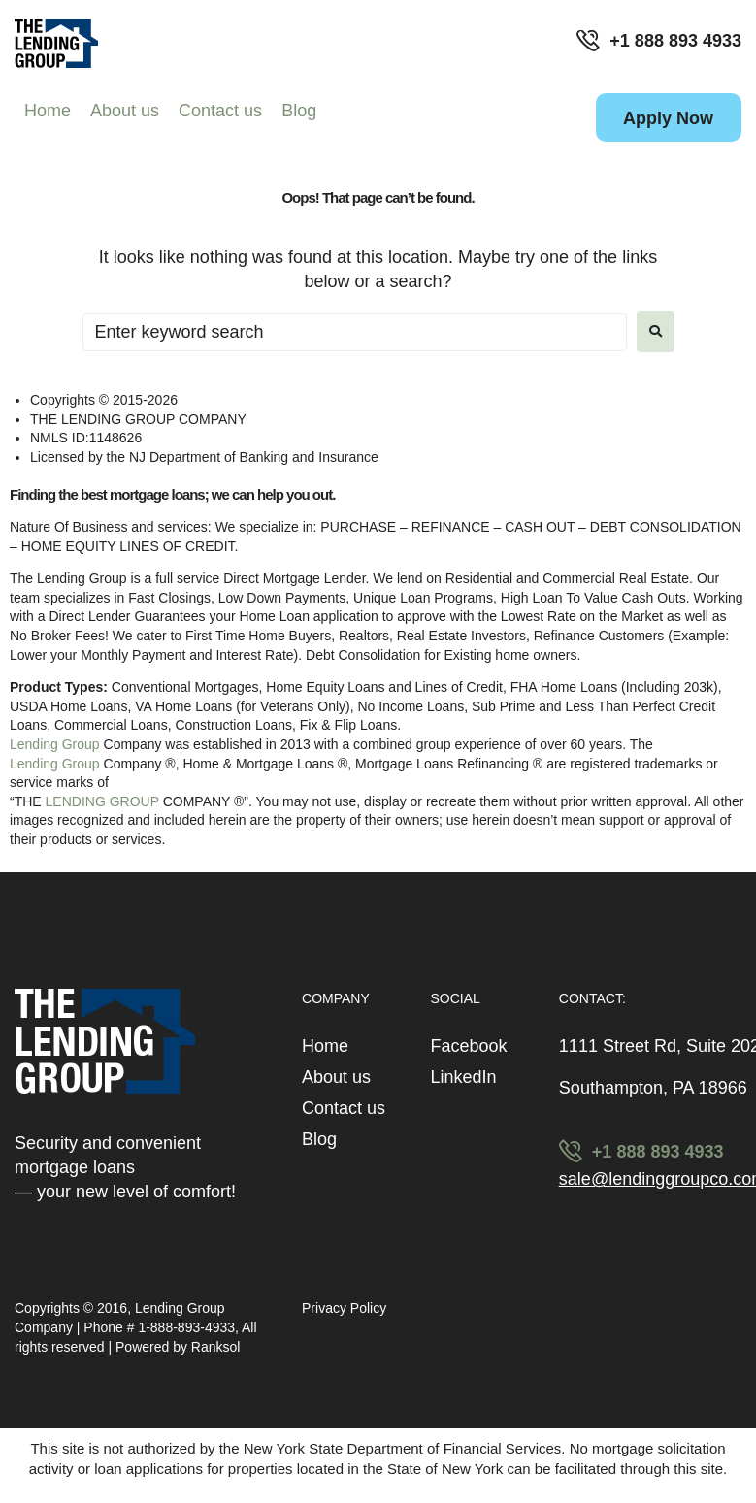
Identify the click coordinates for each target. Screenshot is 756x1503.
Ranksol (216, 1347)
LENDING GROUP (102, 801)
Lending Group (55, 744)
